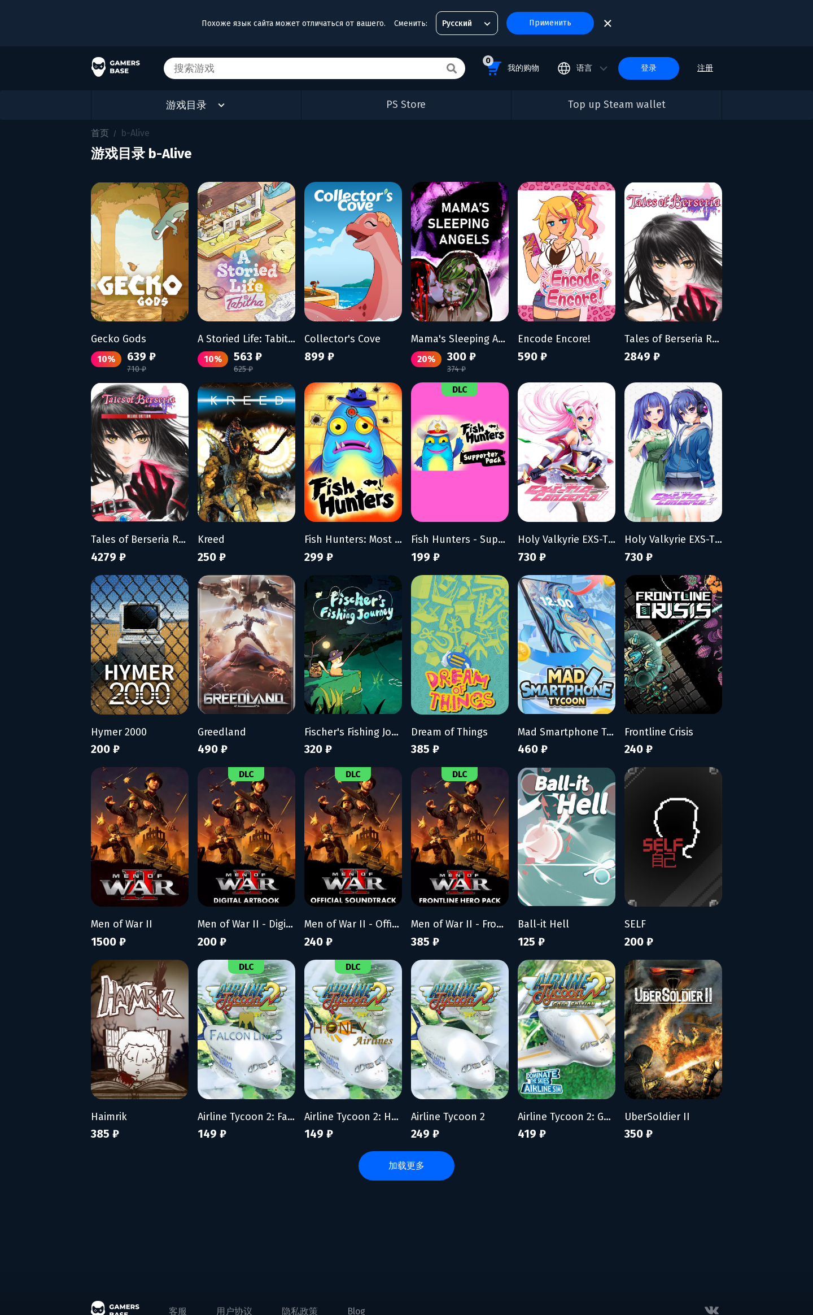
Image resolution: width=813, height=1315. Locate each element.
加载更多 (406, 1165)
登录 (649, 68)
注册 (705, 68)
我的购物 (511, 66)
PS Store (406, 104)
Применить (550, 23)
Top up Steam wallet (617, 104)
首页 (100, 133)
